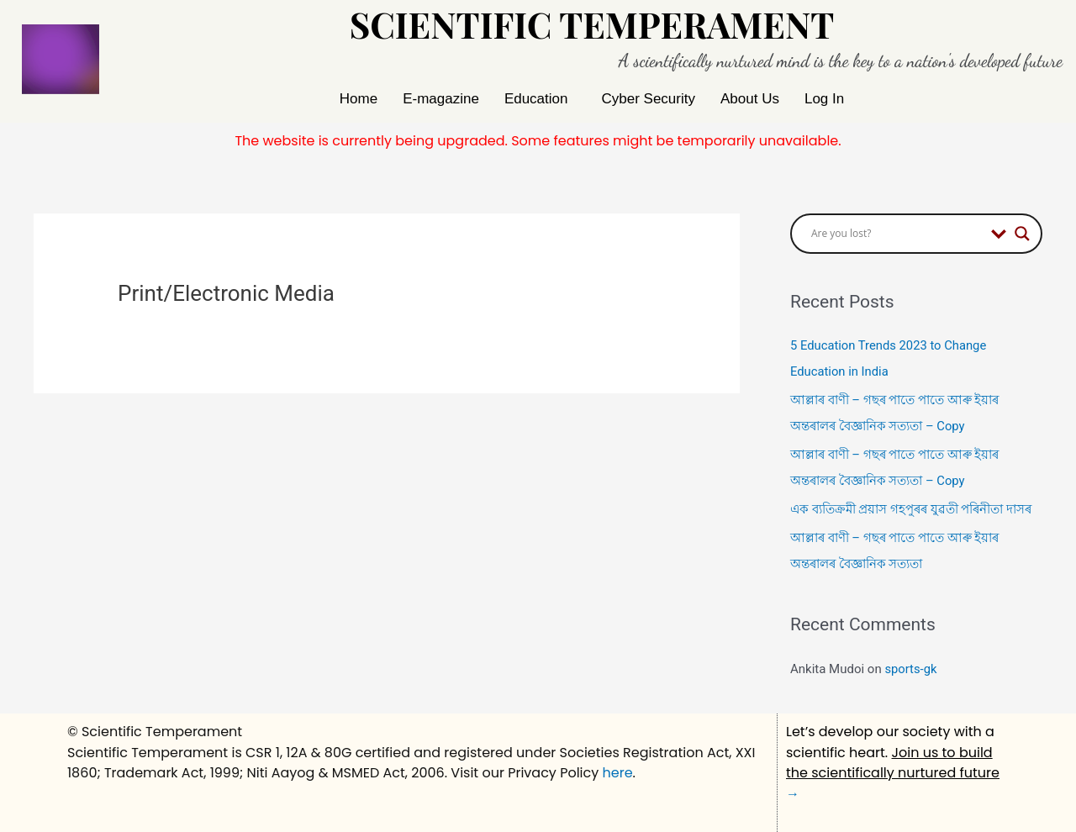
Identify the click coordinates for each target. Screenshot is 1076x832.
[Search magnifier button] (1022, 233)
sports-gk (910, 664)
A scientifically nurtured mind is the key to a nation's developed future (841, 60)
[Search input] (897, 233)
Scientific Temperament (592, 24)
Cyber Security (648, 99)
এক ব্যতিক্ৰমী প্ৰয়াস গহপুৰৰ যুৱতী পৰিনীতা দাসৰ (910, 506)
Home (358, 99)
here (618, 768)
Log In (824, 99)
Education (536, 99)
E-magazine (441, 99)
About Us (749, 99)
